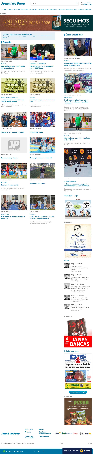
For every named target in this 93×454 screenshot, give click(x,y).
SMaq (90, 443)
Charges (81, 9)
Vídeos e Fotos (71, 9)
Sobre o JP (29, 429)
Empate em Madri (36, 132)
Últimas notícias (74, 35)
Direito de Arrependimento (45, 432)
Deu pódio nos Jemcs (37, 183)
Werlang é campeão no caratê (41, 158)
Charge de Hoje (71, 196)
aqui (34, 36)
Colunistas (33, 9)
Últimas (4, 9)
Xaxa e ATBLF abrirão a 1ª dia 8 (12, 132)
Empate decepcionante (10, 185)
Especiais (61, 9)
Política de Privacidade (29, 437)
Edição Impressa (14, 9)
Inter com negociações (9, 158)
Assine (41, 429)
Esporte (7, 42)
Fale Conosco (44, 436)
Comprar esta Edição (78, 392)
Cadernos (53, 9)
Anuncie (28, 432)
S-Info (61, 443)
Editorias (24, 9)
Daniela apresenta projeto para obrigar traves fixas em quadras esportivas (76, 102)
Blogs (47, 9)
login (89, 3)
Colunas (41, 9)
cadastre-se (87, 4)
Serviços (88, 9)
